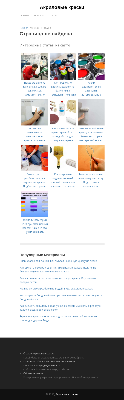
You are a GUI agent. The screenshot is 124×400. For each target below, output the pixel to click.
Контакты (29, 361)
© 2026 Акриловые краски (38, 353)
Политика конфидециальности (41, 365)
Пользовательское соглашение (56, 361)
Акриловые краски (62, 7)
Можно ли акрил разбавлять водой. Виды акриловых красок (56, 288)
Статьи (53, 15)
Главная (25, 15)
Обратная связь (33, 373)
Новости (39, 15)
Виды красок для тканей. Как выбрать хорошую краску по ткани (58, 261)
